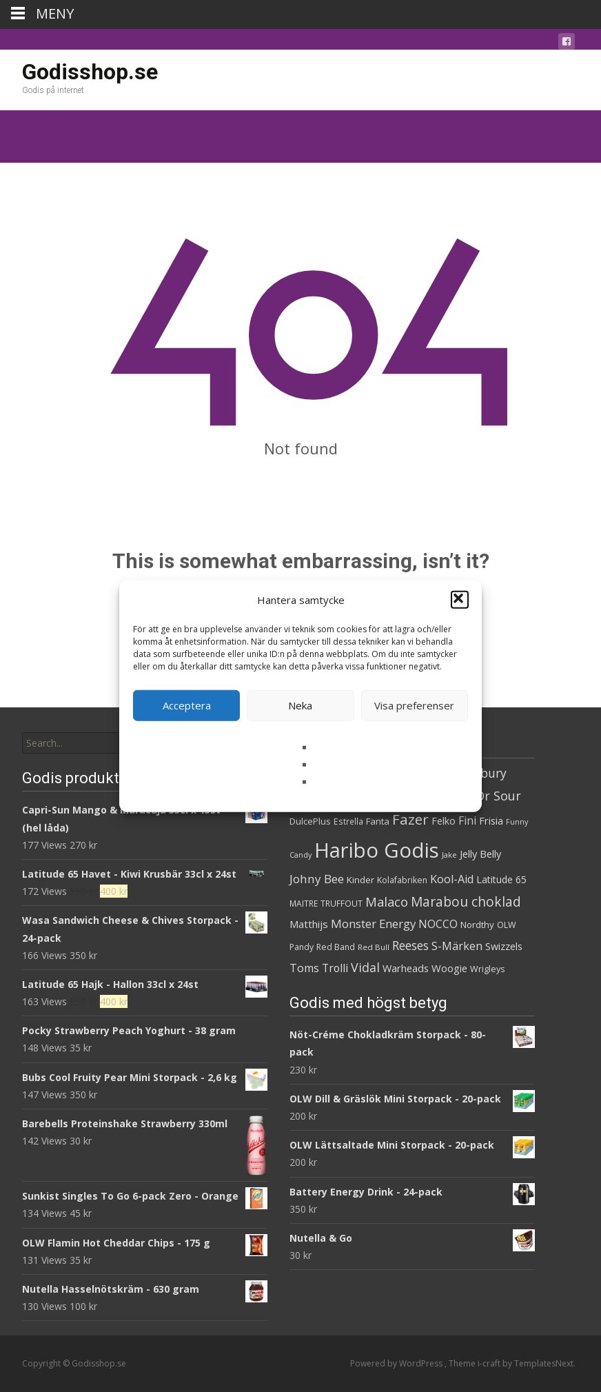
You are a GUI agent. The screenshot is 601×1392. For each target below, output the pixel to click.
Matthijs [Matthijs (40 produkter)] (308, 924)
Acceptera (187, 705)
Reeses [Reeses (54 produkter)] (410, 945)
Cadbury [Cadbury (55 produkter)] (482, 773)
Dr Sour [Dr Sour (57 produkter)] (498, 795)
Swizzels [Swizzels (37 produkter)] (503, 946)
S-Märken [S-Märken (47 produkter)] (456, 946)
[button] (459, 600)
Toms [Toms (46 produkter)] (304, 968)
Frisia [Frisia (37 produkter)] (491, 820)
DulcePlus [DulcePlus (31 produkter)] (310, 821)
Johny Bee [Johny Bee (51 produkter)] (316, 879)
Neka (300, 705)
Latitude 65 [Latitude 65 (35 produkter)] (501, 879)
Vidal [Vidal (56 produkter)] (365, 967)
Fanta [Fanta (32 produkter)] (377, 821)
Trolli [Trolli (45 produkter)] (335, 968)
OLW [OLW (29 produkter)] (506, 925)
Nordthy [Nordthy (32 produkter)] (477, 924)
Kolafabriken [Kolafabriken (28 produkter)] (402, 880)
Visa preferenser (414, 705)
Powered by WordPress (397, 1363)
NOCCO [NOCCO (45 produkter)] (438, 923)
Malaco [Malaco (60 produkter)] (386, 901)
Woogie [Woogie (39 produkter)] (449, 968)
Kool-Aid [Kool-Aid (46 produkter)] (451, 879)
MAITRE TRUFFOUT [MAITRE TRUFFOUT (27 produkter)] (326, 903)
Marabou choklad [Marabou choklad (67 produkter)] (466, 902)
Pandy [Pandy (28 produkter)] (301, 947)
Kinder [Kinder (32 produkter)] (360, 880)
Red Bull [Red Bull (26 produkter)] (373, 947)
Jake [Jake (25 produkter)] (449, 854)
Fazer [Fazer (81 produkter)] (410, 819)
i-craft (490, 1363)
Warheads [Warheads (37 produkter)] (406, 968)
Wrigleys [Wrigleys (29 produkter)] (487, 969)
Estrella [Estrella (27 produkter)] (348, 821)
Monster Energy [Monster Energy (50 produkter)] (373, 923)
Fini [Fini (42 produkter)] (467, 821)
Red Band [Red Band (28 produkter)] (335, 947)
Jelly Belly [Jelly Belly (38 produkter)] (480, 853)
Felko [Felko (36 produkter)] (443, 820)
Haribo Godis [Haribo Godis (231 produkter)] (376, 850)
